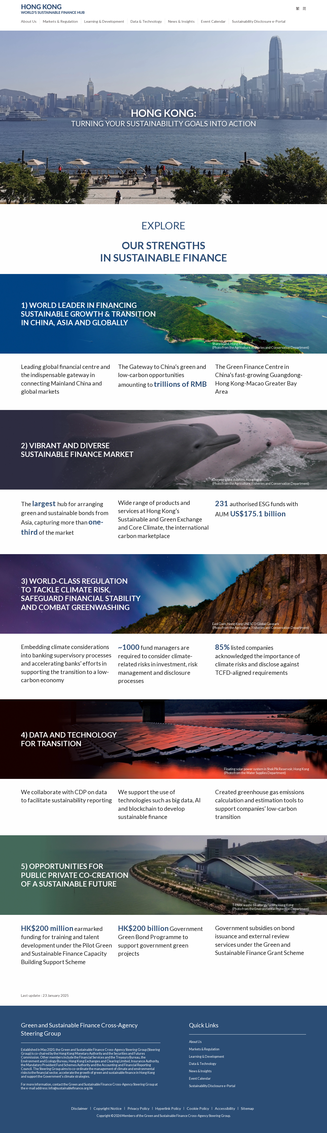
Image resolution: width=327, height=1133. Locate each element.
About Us (29, 21)
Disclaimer (79, 1108)
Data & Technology (146, 21)
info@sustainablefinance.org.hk (71, 1088)
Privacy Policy (138, 1108)
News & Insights (181, 21)
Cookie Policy (198, 1108)
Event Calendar (213, 21)
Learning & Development (104, 21)
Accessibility (225, 1108)
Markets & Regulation (60, 21)
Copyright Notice (108, 1108)
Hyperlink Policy (168, 1108)
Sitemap (247, 1108)
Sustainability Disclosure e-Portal (258, 21)
